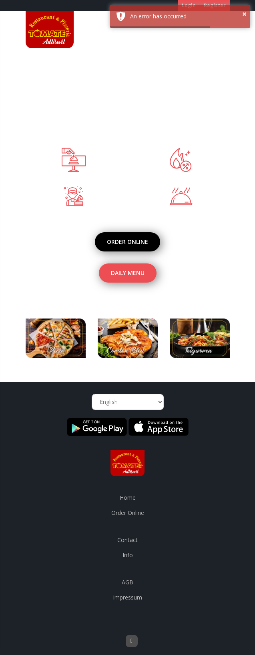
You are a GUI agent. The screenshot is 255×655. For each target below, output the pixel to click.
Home (128, 497)
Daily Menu (128, 273)
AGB (127, 582)
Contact (127, 540)
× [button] (244, 13)
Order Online (127, 241)
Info (127, 555)
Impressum (127, 597)
